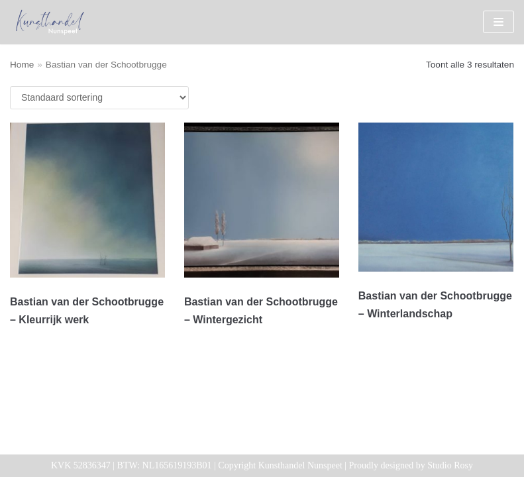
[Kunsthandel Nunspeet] (49, 22)
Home (22, 65)
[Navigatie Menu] (498, 22)
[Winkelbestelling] (99, 97)
